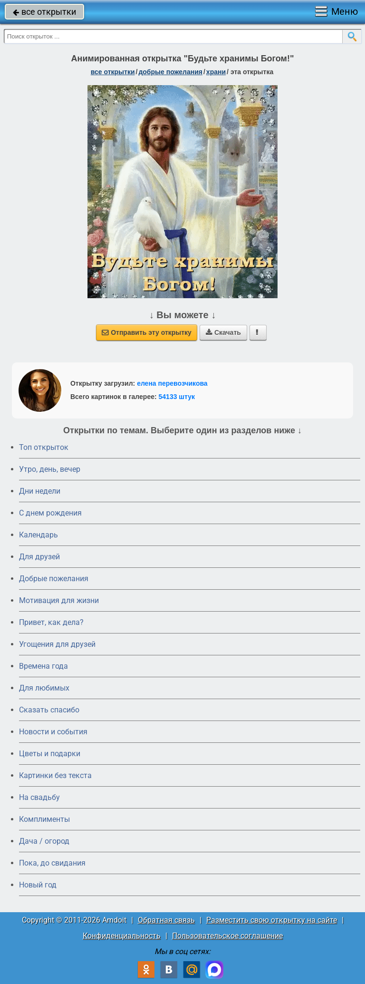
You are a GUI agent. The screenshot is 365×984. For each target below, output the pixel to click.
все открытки (44, 12)
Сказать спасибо (49, 709)
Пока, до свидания (52, 862)
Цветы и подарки (49, 753)
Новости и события (53, 731)
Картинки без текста (55, 775)
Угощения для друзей (57, 644)
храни (216, 72)
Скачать (223, 332)
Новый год (38, 884)
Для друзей (39, 556)
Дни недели (39, 491)
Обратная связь (166, 920)
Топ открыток (43, 447)
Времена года (43, 666)
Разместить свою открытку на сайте (271, 920)
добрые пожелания (170, 72)
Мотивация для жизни (59, 600)
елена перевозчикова (172, 383)
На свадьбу (39, 797)
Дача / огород (44, 841)
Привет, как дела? (51, 622)
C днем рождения (50, 512)
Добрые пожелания (53, 578)
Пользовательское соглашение (227, 935)
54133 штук (177, 396)
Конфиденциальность (122, 935)
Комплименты (44, 819)
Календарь (38, 534)
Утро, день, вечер (49, 469)
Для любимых (44, 687)
